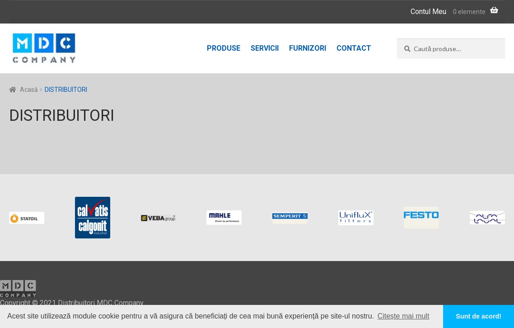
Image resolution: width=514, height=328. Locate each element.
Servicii (265, 48)
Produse (223, 48)
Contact (353, 48)
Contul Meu (428, 11)
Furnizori (307, 48)
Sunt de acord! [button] (478, 316)
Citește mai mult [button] (404, 316)
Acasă (29, 89)
